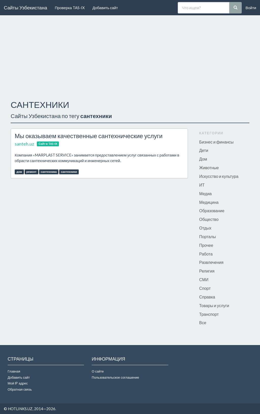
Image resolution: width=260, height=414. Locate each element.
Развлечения (211, 262)
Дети (203, 150)
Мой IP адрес (18, 383)
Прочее (206, 245)
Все (202, 322)
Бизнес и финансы (216, 141)
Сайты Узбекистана (25, 7)
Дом (203, 158)
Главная (14, 371)
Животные (209, 167)
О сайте (98, 371)
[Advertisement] (130, 56)
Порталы (207, 236)
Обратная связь (20, 389)
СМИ (203, 279)
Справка (207, 296)
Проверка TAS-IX (70, 7)
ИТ (202, 184)
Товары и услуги (214, 305)
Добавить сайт (105, 7)
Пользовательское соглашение (115, 377)
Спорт (205, 288)
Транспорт (209, 314)
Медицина (209, 202)
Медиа (205, 193)
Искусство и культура (218, 176)
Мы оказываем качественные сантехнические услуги (88, 135)
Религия (207, 270)
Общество (209, 219)
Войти (251, 7)
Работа (206, 253)
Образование (211, 210)
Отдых (205, 227)
